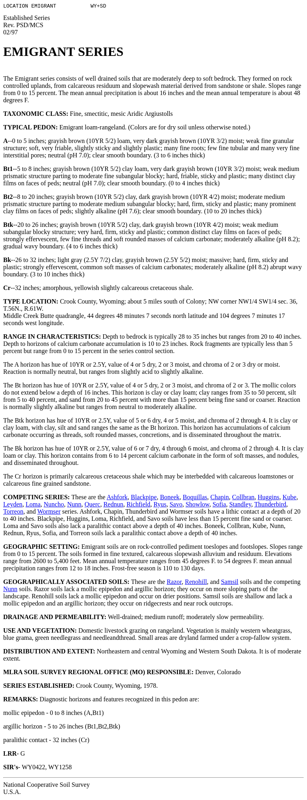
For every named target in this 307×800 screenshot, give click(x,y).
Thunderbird (270, 505)
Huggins (268, 498)
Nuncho (54, 505)
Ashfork (117, 498)
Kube (290, 498)
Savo (175, 505)
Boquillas (195, 498)
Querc (92, 505)
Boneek (169, 498)
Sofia (219, 505)
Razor (174, 583)
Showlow (197, 505)
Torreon (13, 512)
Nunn (74, 505)
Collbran (243, 498)
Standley (240, 505)
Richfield (138, 505)
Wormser (48, 512)
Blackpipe (144, 498)
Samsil (230, 583)
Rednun (114, 505)
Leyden (12, 505)
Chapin (219, 498)
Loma (33, 505)
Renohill (196, 583)
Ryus (160, 505)
